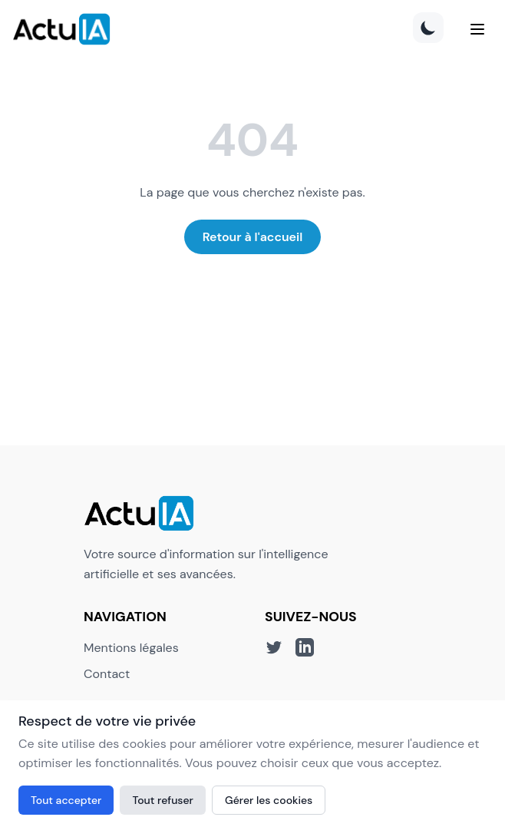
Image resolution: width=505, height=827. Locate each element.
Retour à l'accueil (253, 237)
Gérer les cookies (268, 800)
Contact (107, 674)
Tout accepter (66, 800)
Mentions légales (131, 648)
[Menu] (477, 29)
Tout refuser (162, 800)
